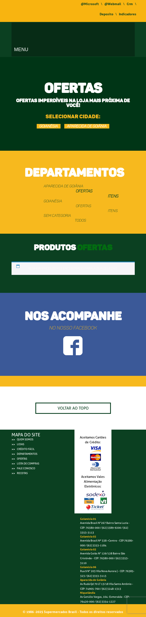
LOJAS (20, 444)
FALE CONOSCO (26, 468)
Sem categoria (57, 215)
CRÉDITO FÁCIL (26, 449)
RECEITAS (22, 473)
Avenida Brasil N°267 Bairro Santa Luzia (104, 522)
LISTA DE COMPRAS (28, 463)
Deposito (106, 14)
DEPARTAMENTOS (27, 453)
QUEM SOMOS (25, 439)
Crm (130, 4)
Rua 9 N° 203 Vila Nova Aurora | (99, 571)
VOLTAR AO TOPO (73, 408)
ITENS (113, 196)
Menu (21, 49)
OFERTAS (84, 191)
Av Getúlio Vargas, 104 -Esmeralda (101, 596)
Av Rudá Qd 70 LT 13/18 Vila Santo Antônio (106, 583)
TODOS (80, 220)
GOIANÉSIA (48, 126)
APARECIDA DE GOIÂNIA (87, 126)
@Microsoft (90, 4)
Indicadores (127, 14)
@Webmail (112, 4)
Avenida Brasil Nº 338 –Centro (98, 540)
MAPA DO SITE (26, 434)
